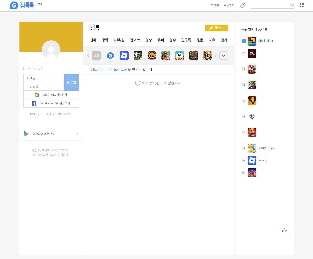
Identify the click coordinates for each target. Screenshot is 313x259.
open (223, 55)
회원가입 (229, 5)
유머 (161, 40)
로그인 (215, 5)
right (215, 55)
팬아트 (135, 40)
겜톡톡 (25, 5)
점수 (173, 40)
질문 (200, 40)
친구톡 (186, 40)
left (88, 55)
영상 (148, 40)
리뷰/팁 (119, 40)
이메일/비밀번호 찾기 (59, 114)
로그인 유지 (35, 68)
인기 (224, 40)
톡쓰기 (242, 5)
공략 (105, 40)
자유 (212, 40)
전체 (93, 40)
